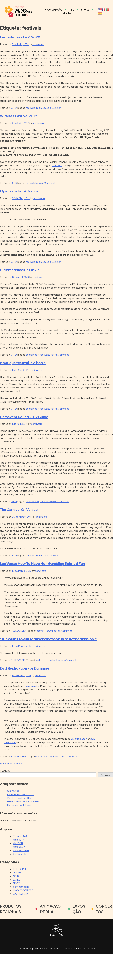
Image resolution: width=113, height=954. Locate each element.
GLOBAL (18, 872)
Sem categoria (21, 886)
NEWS (16, 883)
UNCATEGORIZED (23, 890)
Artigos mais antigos (11, 763)
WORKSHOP (20, 893)
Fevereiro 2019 (21, 850)
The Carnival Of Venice (19, 509)
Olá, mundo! (13, 790)
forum (39, 107)
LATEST (17, 879)
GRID (14, 107)
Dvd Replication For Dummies (25, 668)
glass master (32, 685)
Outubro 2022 (21, 836)
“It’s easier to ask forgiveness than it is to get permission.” (48, 638)
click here (57, 165)
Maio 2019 (18, 839)
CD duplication (79, 738)
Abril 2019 (18, 843)
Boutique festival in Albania (23, 362)
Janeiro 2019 (19, 853)
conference (32, 354)
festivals (30, 107)
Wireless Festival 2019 (18, 116)
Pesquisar (5, 770)
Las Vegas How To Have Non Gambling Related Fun (42, 563)
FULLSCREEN (18, 630)
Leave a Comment (52, 107)
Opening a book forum (19, 191)
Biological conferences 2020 (23, 801)
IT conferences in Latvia (20, 270)
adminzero (38, 44)
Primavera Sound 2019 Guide (24, 416)
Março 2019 (19, 846)
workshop (51, 660)
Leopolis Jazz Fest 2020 (20, 37)
